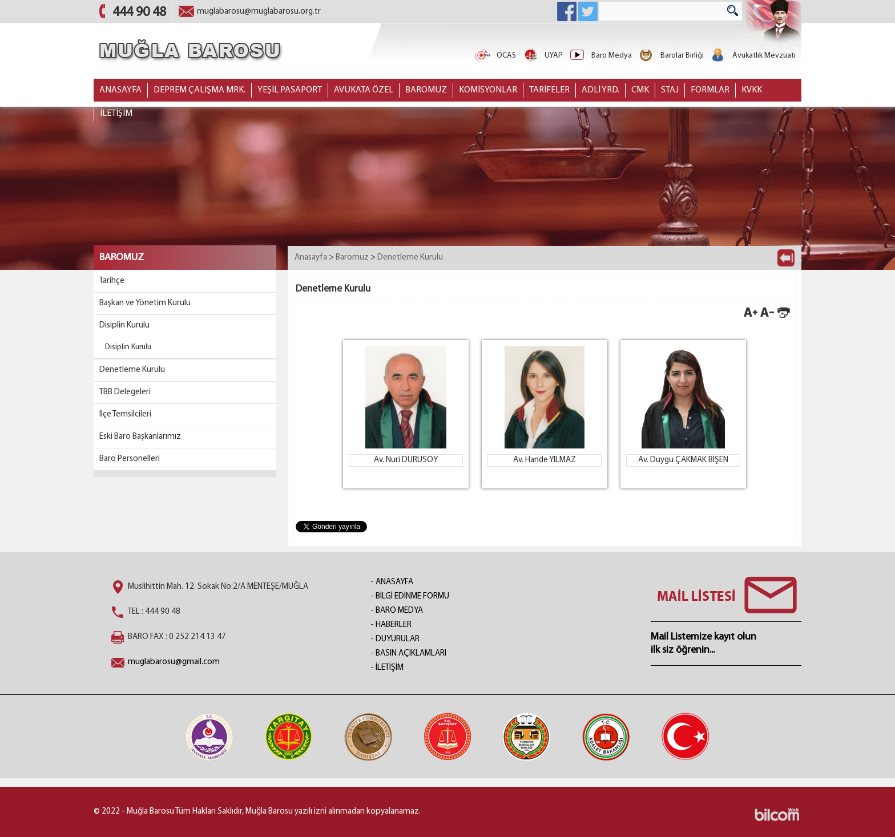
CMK (640, 90)
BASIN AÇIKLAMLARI (411, 653)
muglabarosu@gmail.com (174, 662)
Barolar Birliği (671, 55)
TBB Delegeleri (125, 392)
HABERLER (394, 625)
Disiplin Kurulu (124, 325)
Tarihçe (111, 281)
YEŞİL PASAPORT (289, 90)
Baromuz (352, 257)
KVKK (751, 90)
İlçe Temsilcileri (125, 414)
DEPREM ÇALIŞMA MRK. (199, 90)
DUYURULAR (398, 639)
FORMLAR (710, 90)
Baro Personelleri (129, 459)
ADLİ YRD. (600, 90)
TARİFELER (549, 90)
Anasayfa (311, 257)
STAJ (670, 90)
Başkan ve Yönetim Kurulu (145, 303)
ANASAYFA (120, 90)
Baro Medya (600, 55)
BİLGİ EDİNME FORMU (412, 596)
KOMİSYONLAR (488, 90)
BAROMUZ (426, 90)
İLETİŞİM (116, 113)
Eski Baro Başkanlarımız (140, 436)
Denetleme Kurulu (132, 370)
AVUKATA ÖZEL (363, 90)
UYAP (542, 55)
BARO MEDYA (399, 610)
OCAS (495, 55)
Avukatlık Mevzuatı (752, 55)
